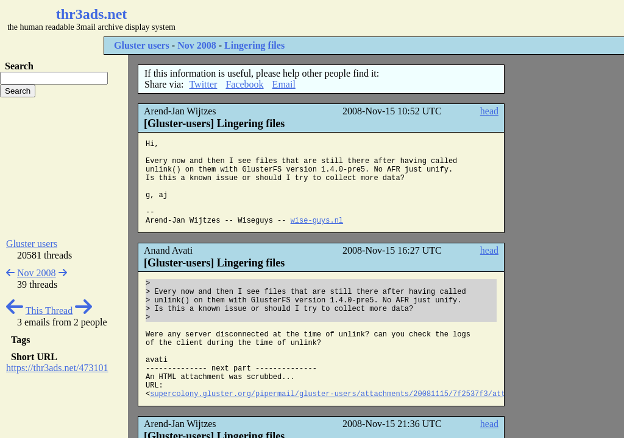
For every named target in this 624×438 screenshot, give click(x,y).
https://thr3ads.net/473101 (57, 368)
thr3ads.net (91, 14)
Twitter (203, 84)
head (489, 111)
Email (284, 84)
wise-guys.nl (317, 221)
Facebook (244, 84)
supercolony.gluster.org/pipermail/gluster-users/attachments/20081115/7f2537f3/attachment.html (354, 394)
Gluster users (141, 45)
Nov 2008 (196, 45)
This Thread (49, 310)
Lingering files (254, 45)
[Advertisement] (363, 18)
